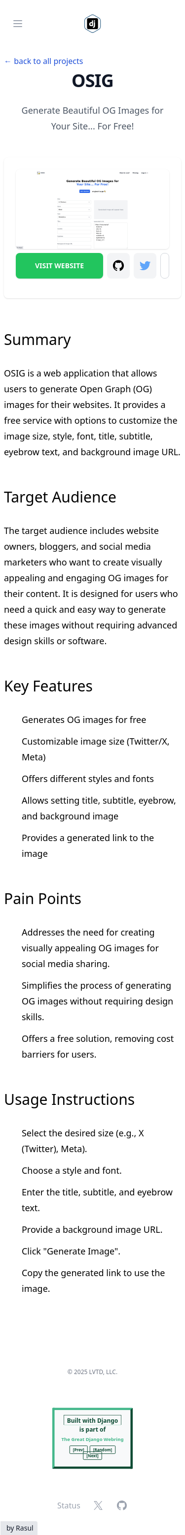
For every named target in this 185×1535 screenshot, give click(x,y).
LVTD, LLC (102, 1372)
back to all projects (48, 61)
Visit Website (59, 265)
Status (68, 1505)
